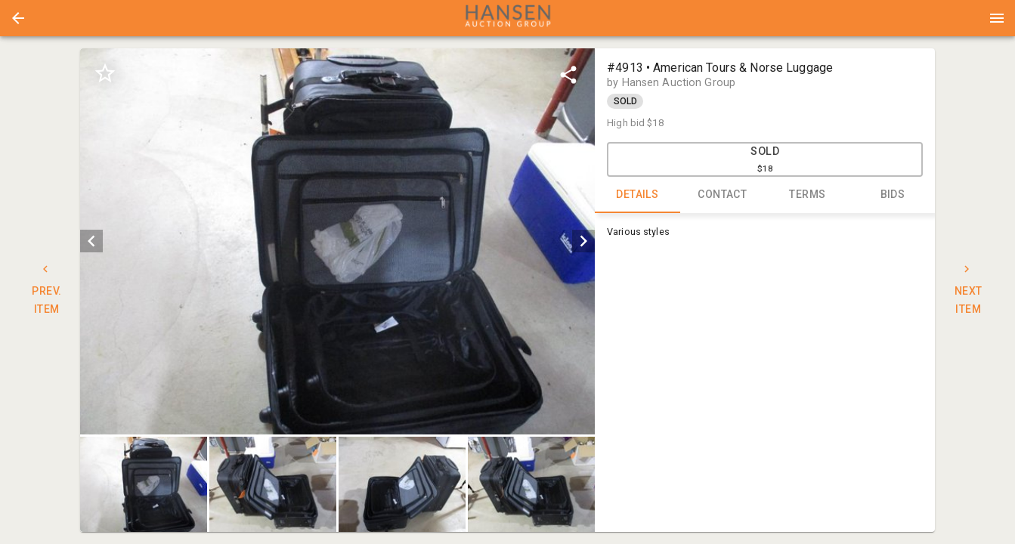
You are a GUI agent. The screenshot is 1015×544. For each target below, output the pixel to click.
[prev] (91, 241)
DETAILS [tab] (637, 195)
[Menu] (997, 18)
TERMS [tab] (807, 195)
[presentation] (508, 18)
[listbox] (337, 241)
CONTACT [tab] (723, 195)
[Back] (18, 18)
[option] (337, 241)
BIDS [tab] (893, 195)
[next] (583, 241)
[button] (18, 18)
